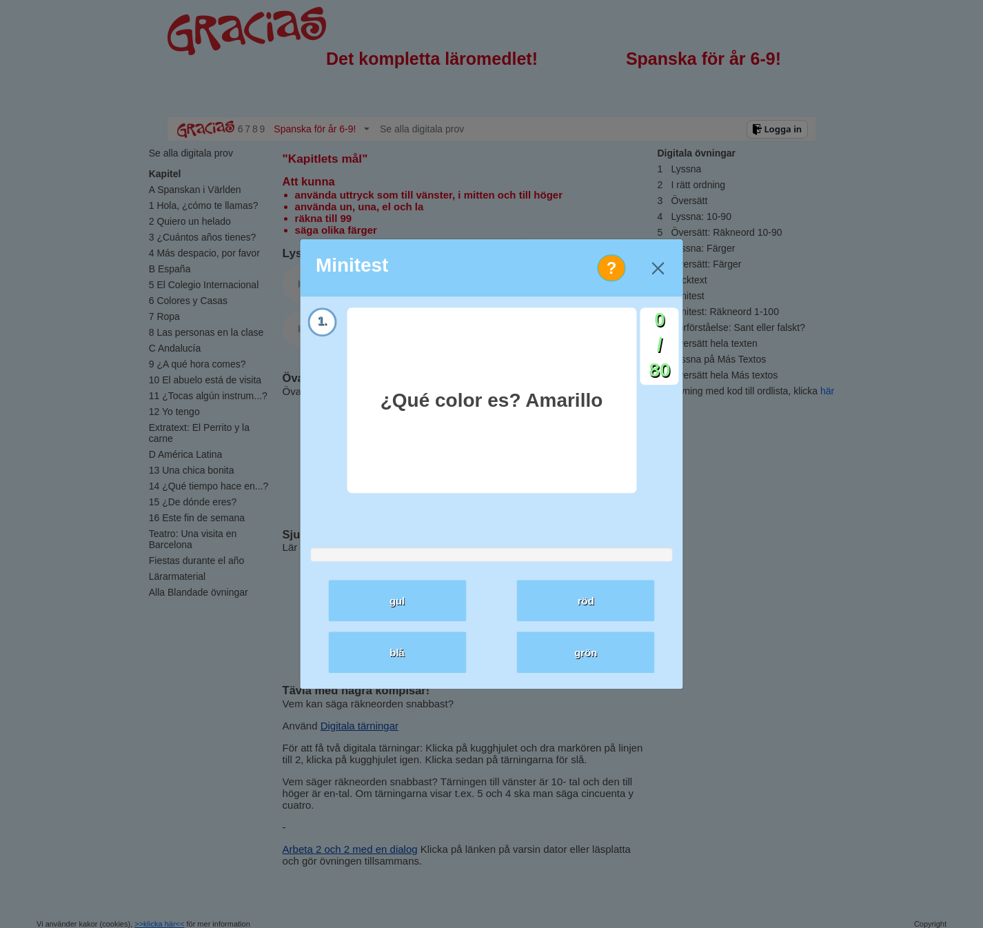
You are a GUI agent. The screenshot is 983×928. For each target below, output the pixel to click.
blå (397, 652)
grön (585, 652)
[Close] (658, 267)
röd (586, 601)
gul (397, 601)
